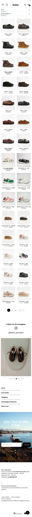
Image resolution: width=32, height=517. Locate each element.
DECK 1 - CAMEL (23, 129)
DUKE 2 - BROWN (8, 129)
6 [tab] (18, 378)
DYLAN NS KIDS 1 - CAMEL (8, 244)
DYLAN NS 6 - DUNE (23, 301)
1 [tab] (9, 378)
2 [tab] (11, 378)
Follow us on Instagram (16, 324)
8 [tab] (21, 378)
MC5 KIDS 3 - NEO (23, 263)
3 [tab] (12, 378)
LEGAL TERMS (5, 497)
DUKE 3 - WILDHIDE (23, 148)
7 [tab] (19, 378)
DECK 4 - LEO (8, 110)
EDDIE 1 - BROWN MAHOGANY (8, 72)
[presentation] (15, 451)
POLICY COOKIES (6, 499)
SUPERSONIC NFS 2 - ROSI (8, 301)
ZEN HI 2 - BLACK (8, 91)
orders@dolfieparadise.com (20, 471)
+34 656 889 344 (12, 477)
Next (22, 310)
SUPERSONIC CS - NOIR (23, 168)
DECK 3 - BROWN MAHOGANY (8, 149)
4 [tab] (14, 378)
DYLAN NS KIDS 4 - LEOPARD (8, 225)
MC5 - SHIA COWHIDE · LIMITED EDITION (8, 169)
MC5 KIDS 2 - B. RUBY (8, 282)
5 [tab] (16, 378)
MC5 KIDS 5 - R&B (24, 244)
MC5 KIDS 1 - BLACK (23, 282)
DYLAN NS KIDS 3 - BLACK (24, 225)
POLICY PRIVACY (15, 497)
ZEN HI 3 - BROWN (23, 91)
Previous (4, 359)
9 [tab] (23, 378)
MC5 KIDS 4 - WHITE (8, 263)
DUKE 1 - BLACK (23, 110)
